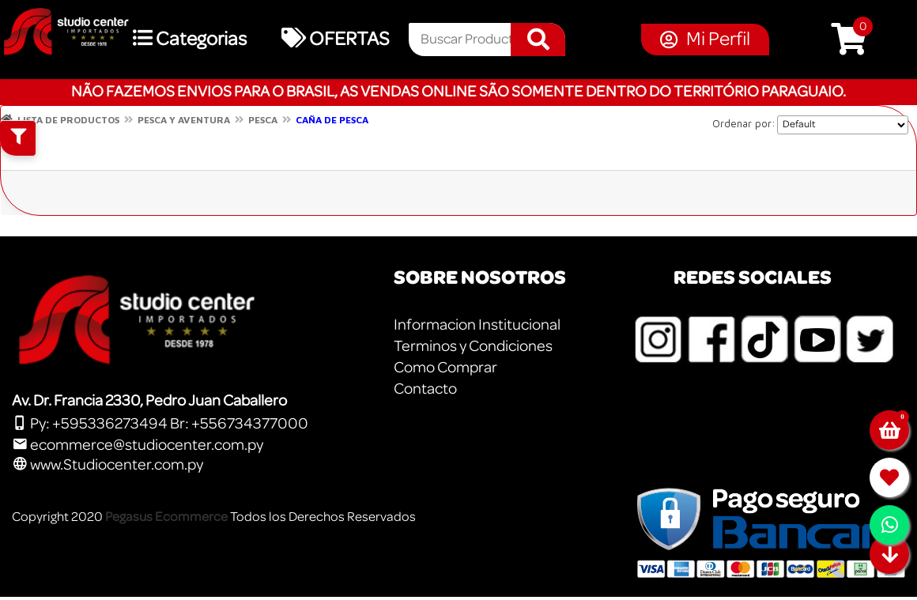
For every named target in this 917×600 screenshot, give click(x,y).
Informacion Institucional (477, 325)
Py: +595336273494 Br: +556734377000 (160, 424)
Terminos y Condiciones (473, 346)
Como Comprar (445, 367)
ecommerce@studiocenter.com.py (137, 445)
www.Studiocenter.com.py (107, 465)
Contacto (425, 389)
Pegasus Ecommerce (166, 516)
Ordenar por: (743, 123)
